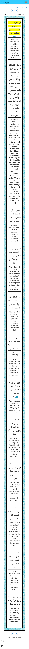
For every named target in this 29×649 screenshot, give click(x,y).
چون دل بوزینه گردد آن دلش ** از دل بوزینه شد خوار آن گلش (14, 389)
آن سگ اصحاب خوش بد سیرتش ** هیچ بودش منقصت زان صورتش (14, 471)
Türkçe (21, 7)
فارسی (26, 7)
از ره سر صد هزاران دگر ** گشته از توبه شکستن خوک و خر (14, 560)
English (17, 7)
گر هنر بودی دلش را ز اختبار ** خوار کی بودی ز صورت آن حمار (14, 427)
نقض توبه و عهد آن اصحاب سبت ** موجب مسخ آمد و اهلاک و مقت (14, 255)
